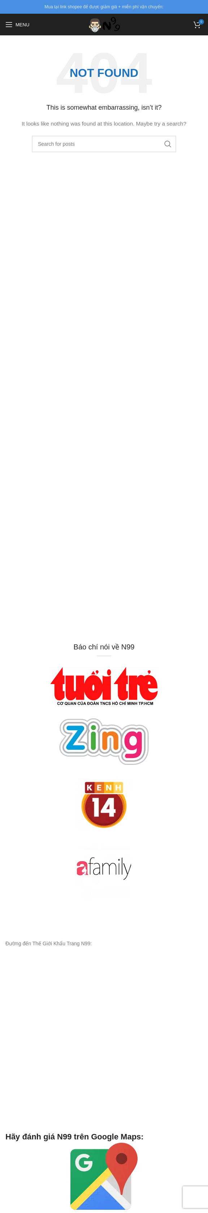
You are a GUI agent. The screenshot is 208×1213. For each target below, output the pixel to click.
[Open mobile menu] (17, 24)
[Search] (104, 144)
